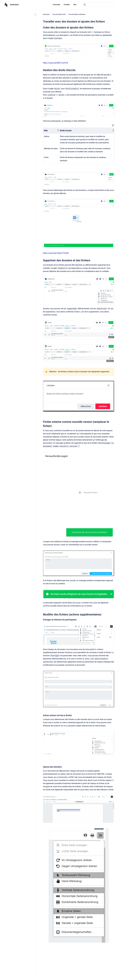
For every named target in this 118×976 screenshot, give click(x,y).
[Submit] (85, 4)
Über (75, 4)
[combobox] (98, 4)
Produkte (67, 4)
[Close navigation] (35, 15)
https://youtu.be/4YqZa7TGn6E (56, 253)
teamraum (14, 4)
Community (56, 4)
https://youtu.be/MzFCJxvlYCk (55, 63)
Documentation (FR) (59, 14)
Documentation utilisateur (77, 14)
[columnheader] (51, 131)
